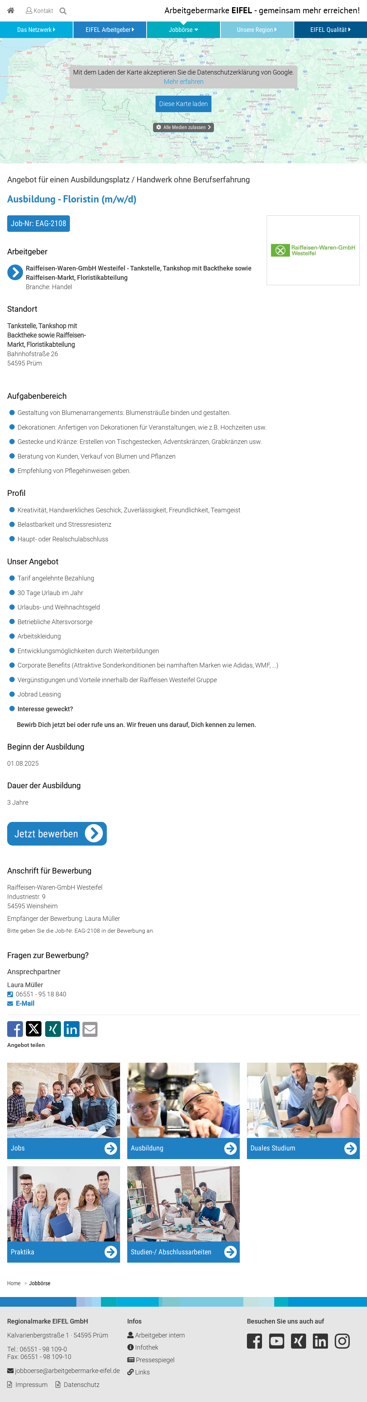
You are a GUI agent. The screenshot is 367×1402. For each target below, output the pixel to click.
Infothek (142, 1347)
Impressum (31, 1384)
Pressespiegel (151, 1360)
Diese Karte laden (183, 103)
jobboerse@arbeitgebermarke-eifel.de (63, 1370)
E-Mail (25, 1003)
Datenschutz (82, 1384)
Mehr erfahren (184, 81)
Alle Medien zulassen (184, 127)
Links (138, 1372)
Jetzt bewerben (46, 834)
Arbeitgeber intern (156, 1335)
